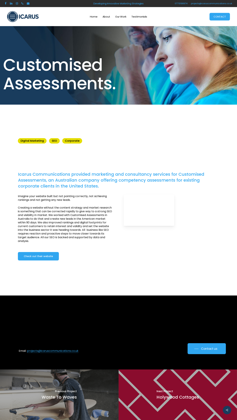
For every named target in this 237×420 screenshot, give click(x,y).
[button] (38, 256)
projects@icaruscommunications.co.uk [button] (52, 351)
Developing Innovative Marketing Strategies (118, 3)
